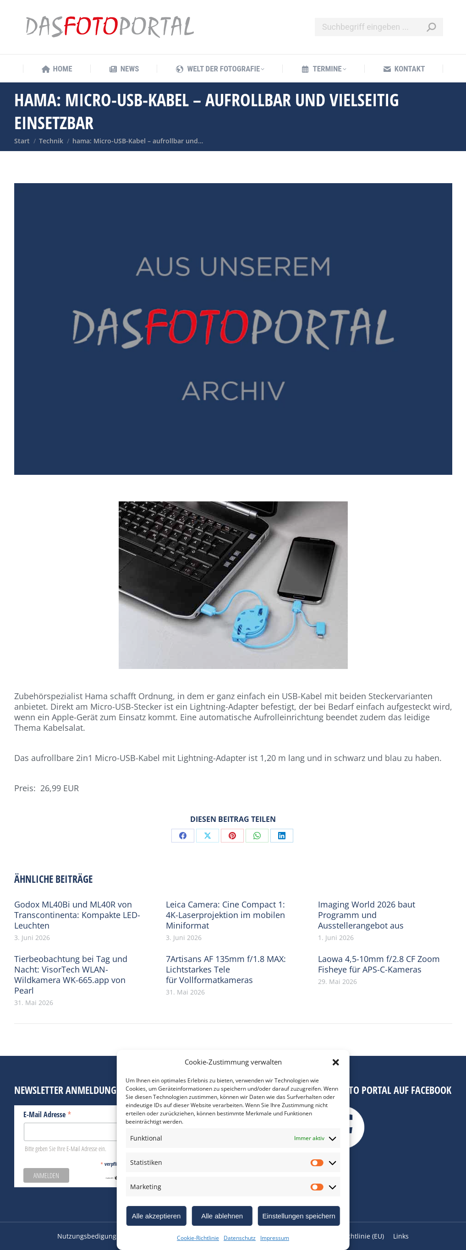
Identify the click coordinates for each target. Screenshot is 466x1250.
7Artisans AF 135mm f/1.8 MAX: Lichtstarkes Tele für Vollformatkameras (226, 969)
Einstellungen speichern (298, 1216)
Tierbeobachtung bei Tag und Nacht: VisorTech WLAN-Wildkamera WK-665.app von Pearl (70, 975)
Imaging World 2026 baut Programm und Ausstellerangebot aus (366, 915)
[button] (335, 1062)
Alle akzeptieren (156, 1216)
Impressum (274, 1238)
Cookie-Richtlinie (198, 1238)
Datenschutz (240, 1238)
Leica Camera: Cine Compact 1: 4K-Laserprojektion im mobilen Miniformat (225, 915)
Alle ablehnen (222, 1216)
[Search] (379, 27)
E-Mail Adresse (47, 1114)
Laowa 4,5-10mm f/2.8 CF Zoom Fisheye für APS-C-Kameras (379, 964)
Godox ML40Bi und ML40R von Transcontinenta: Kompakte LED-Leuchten (77, 915)
